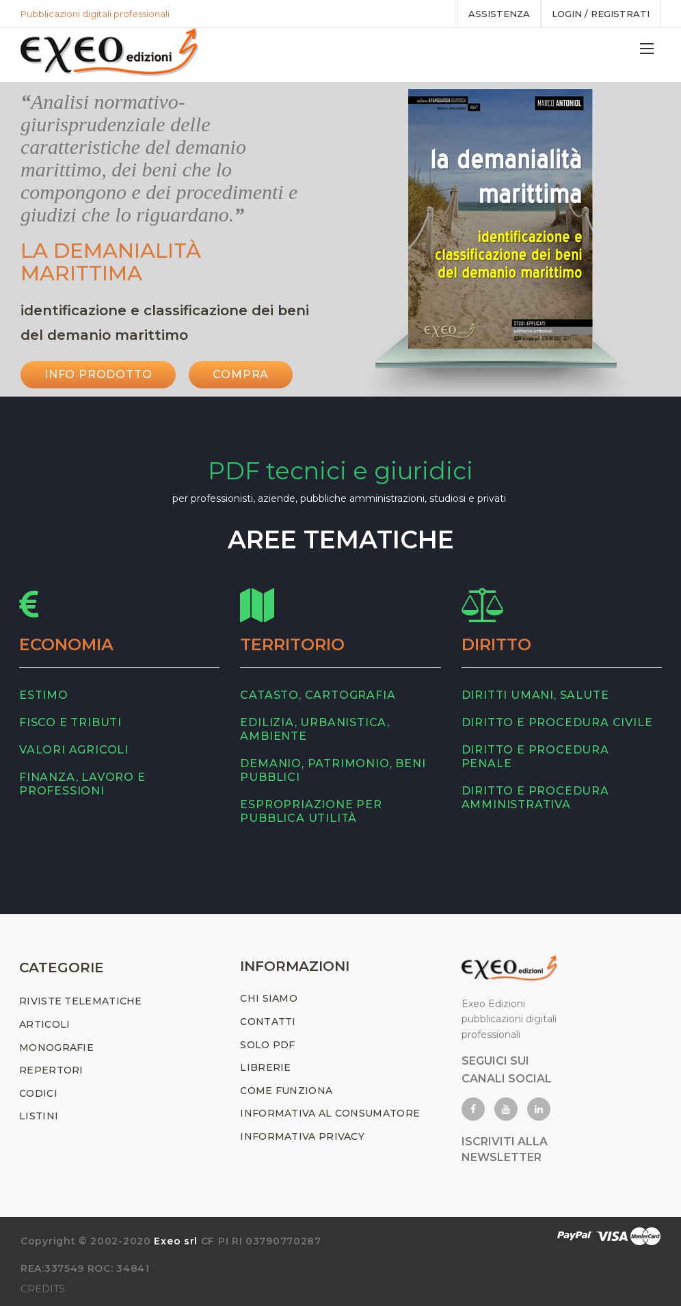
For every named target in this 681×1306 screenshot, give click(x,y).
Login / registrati (601, 13)
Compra (241, 374)
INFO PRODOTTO (98, 374)
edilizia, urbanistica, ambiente (315, 729)
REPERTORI (51, 1070)
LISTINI (38, 1116)
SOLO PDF (267, 1045)
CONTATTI (267, 1021)
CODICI (38, 1093)
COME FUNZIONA (286, 1090)
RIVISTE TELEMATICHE (80, 1001)
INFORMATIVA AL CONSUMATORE (330, 1113)
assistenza (499, 13)
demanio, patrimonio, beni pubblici (332, 770)
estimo (43, 695)
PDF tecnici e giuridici (340, 470)
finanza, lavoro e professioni (82, 784)
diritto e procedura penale (535, 756)
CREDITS (43, 1289)
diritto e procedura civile (557, 722)
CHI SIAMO (268, 998)
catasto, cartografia (317, 695)
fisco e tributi (70, 722)
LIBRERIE (265, 1067)
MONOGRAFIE (56, 1047)
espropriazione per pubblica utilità (311, 811)
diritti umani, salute (535, 695)
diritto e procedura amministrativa (535, 797)
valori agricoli (74, 749)
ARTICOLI (44, 1024)
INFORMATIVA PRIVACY (302, 1136)
